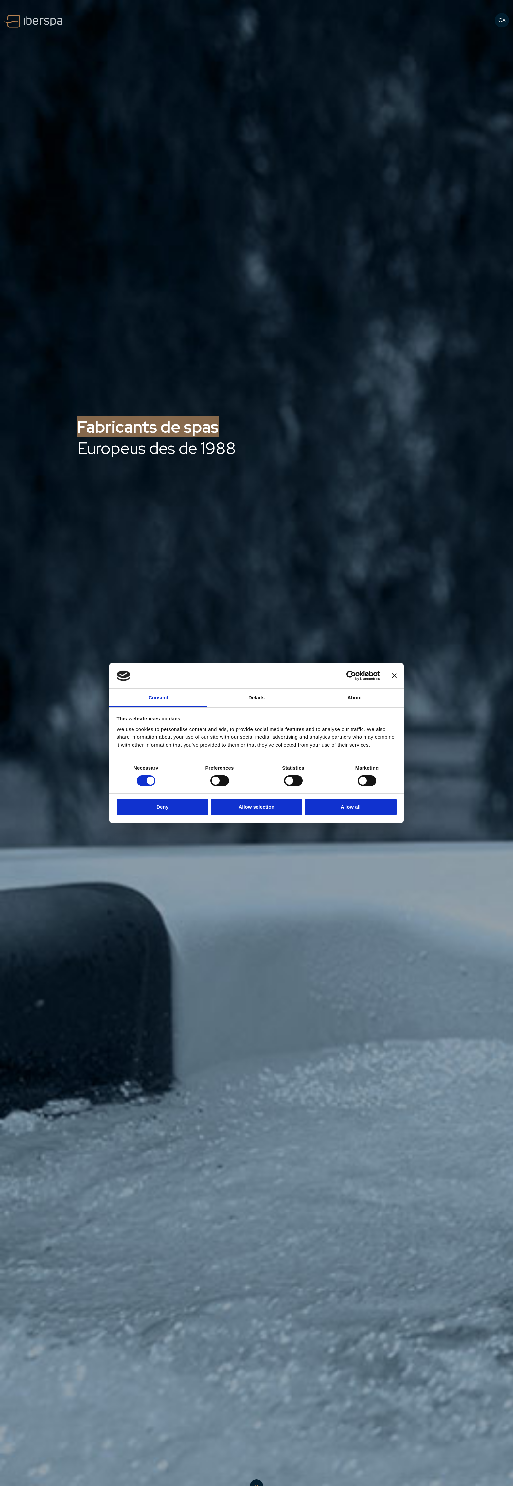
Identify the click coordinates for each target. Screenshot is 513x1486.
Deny (162, 807)
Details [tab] (256, 697)
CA (502, 20)
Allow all (351, 807)
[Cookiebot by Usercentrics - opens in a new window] (351, 676)
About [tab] (354, 697)
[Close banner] (394, 675)
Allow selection (256, 807)
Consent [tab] (158, 697)
